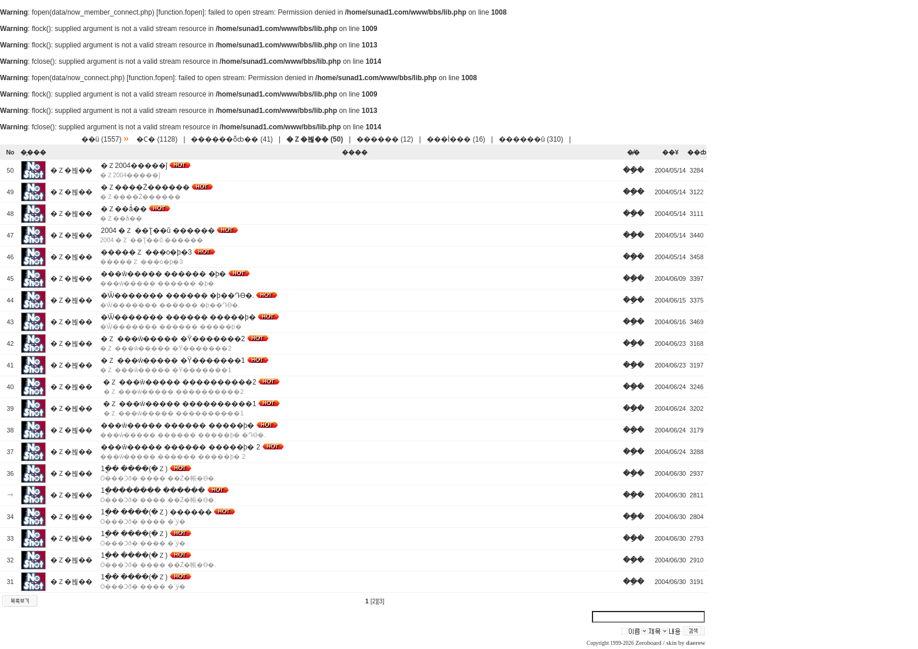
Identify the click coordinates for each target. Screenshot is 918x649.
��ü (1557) (101, 139)
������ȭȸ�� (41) (232, 139)
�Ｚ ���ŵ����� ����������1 (178, 404)
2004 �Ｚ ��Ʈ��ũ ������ (157, 230)
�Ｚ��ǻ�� (124, 209)
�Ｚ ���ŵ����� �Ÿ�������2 (173, 339)
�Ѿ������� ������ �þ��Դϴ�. (177, 295)
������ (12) (385, 139)
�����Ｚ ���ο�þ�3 (146, 252)
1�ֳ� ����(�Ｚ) (134, 469)
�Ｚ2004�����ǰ (134, 166)
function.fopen (180, 12)
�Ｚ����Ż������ (145, 187)
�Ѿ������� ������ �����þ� (178, 317)
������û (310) (531, 139)
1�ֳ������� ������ (153, 490)
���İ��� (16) (456, 139)
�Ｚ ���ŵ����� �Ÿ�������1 (173, 360)
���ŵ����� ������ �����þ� (177, 425)
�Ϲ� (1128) (156, 139)
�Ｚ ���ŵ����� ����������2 (178, 382)
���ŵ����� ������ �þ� (163, 274)
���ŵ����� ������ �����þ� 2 (180, 447)
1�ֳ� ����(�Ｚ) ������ (156, 512)
